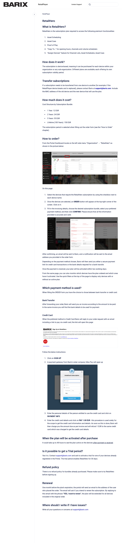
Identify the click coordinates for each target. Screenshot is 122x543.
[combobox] (102, 4)
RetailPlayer (43, 4)
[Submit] (89, 4)
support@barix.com (63, 456)
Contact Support (76, 4)
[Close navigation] (34, 14)
